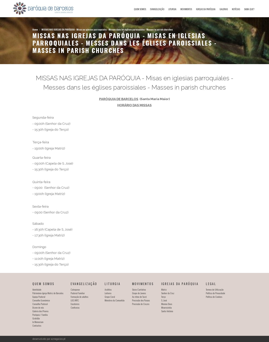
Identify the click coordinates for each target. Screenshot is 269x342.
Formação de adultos (79, 296)
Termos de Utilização (215, 289)
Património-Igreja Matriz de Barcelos (47, 293)
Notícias (236, 9)
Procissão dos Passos (141, 300)
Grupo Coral (110, 296)
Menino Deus (166, 304)
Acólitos (108, 289)
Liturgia (172, 9)
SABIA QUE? (249, 9)
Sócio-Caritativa (139, 289)
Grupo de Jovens (139, 293)
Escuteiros (75, 304)
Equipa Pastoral (38, 296)
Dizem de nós (38, 307)
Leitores (108, 293)
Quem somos (140, 9)
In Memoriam (37, 322)
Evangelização (157, 9)
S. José (164, 300)
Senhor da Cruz (167, 293)
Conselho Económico (41, 300)
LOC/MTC (75, 300)
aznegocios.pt (58, 339)
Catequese (75, 289)
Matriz (164, 289)
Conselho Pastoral (40, 304)
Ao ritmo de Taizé (139, 296)
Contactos (36, 325)
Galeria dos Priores (40, 311)
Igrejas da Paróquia (205, 9)
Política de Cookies (214, 296)
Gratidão (36, 318)
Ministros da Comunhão (115, 300)
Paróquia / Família (40, 314)
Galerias (224, 9)
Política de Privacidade (215, 293)
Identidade (36, 289)
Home (35, 29)
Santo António (167, 311)
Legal (211, 283)
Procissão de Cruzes (140, 304)
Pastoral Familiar (78, 293)
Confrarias (75, 307)
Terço (163, 296)
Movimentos (186, 9)
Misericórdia (166, 307)
